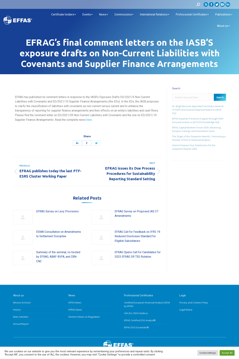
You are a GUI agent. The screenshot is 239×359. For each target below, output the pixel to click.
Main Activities (20, 316)
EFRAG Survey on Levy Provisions (57, 211)
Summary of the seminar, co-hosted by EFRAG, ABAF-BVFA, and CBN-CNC (58, 257)
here (89, 119)
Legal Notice (185, 309)
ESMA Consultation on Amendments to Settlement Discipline (58, 234)
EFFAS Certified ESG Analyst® (140, 320)
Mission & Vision (22, 302)
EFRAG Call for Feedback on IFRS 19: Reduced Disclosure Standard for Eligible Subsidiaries (138, 236)
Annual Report (21, 323)
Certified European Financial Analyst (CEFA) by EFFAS (147, 304)
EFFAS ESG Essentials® (136, 327)
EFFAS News (74, 302)
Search (220, 97)
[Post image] (23, 217)
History (17, 309)
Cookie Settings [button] (207, 353)
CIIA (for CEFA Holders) (136, 313)
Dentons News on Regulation (84, 316)
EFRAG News (75, 309)
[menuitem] (64, 14)
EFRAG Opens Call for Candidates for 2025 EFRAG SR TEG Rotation (138, 255)
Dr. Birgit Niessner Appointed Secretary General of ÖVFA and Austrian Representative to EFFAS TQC (197, 110)
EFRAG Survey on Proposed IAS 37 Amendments (136, 214)
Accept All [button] (227, 353)
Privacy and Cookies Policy (193, 302)
